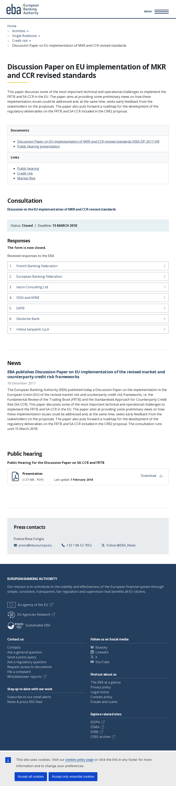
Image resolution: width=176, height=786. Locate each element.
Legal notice (100, 692)
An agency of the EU (27, 604)
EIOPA (95, 722)
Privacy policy (101, 687)
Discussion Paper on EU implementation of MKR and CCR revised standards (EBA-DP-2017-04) (88, 141)
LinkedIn (102, 652)
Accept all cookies (31, 776)
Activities (19, 31)
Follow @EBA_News (121, 545)
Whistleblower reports (24, 676)
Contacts (14, 647)
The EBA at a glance (106, 682)
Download (152, 475)
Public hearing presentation (38, 146)
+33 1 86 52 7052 (79, 545)
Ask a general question (24, 652)
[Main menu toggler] (156, 11)
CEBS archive (100, 736)
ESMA (95, 727)
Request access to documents (29, 667)
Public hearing (28, 168)
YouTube (102, 662)
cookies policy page (79, 759)
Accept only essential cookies (73, 776)
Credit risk (20, 40)
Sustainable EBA (28, 625)
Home (11, 26)
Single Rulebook (24, 35)
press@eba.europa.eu (35, 545)
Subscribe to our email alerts (29, 697)
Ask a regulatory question (27, 662)
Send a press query (21, 657)
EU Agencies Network (28, 614)
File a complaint (19, 671)
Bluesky (101, 647)
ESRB (94, 732)
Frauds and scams (104, 702)
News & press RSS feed (24, 702)
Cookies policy (101, 697)
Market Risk (26, 178)
